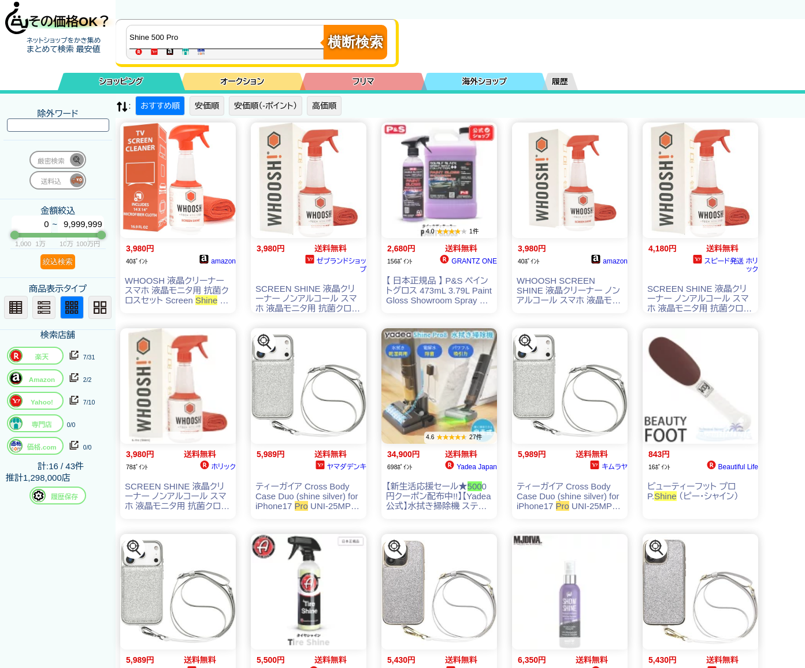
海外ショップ (484, 81)
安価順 (207, 105)
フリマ (363, 81)
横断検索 (355, 42)
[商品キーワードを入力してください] (228, 37)
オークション (242, 81)
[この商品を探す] (265, 342)
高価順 (324, 105)
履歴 (560, 81)
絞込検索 (58, 261)
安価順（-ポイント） (265, 105)
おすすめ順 (160, 105)
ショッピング (121, 81)
